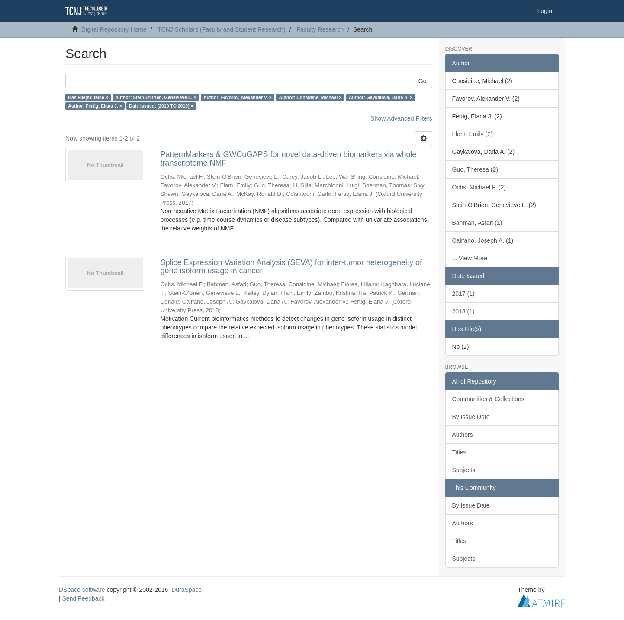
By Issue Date (471, 416)
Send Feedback (83, 598)
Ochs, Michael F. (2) (479, 187)
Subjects (464, 470)
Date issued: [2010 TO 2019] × (161, 106)
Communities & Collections (488, 399)
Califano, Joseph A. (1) (483, 240)
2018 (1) (463, 311)
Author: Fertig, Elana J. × (95, 106)
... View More (469, 258)
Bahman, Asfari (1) (477, 222)
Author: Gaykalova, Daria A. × (381, 97)
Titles (459, 452)
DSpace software (82, 589)
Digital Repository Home (114, 29)
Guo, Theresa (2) (475, 169)
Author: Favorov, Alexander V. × (237, 97)
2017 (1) (463, 293)
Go (422, 80)
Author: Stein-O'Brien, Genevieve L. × (155, 97)
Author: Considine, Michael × (310, 97)
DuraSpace (186, 589)
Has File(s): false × (88, 97)
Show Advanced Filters (401, 118)
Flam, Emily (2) (472, 134)
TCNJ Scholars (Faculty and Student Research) (222, 29)
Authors (462, 434)
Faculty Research (320, 29)
